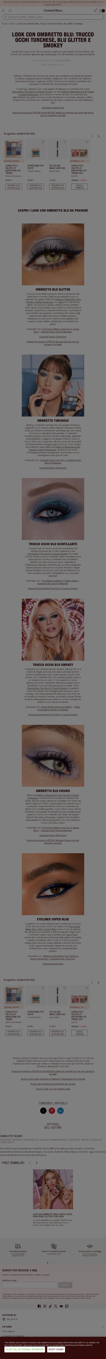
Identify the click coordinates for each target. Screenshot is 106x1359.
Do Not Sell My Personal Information (25, 1349)
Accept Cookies (56, 1349)
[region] (53, 1348)
